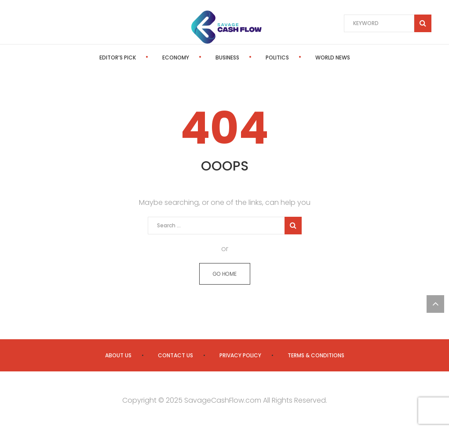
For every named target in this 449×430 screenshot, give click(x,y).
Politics (277, 57)
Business (227, 57)
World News (332, 57)
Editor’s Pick (117, 57)
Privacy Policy (240, 355)
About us (118, 355)
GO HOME (225, 274)
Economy (175, 57)
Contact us (175, 355)
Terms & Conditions (316, 355)
